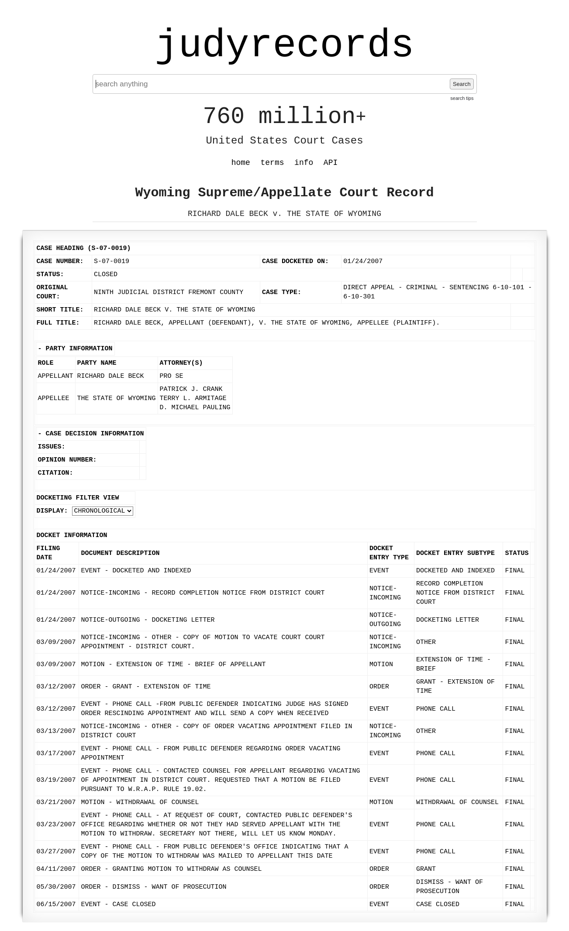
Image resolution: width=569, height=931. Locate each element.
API (331, 162)
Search (462, 84)
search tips (461, 98)
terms (272, 162)
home (240, 162)
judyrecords (284, 45)
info (303, 162)
